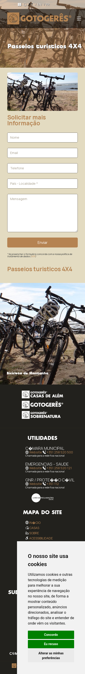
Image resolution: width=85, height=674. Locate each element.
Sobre (34, 533)
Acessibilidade (41, 538)
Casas (34, 528)
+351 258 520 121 (59, 468)
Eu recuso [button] (51, 644)
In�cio (35, 522)
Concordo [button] (51, 635)
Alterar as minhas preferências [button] (51, 655)
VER (33, 256)
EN (39, 4)
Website (35, 452)
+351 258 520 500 (59, 452)
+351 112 (52, 484)
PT (31, 4)
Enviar (43, 242)
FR (48, 4)
